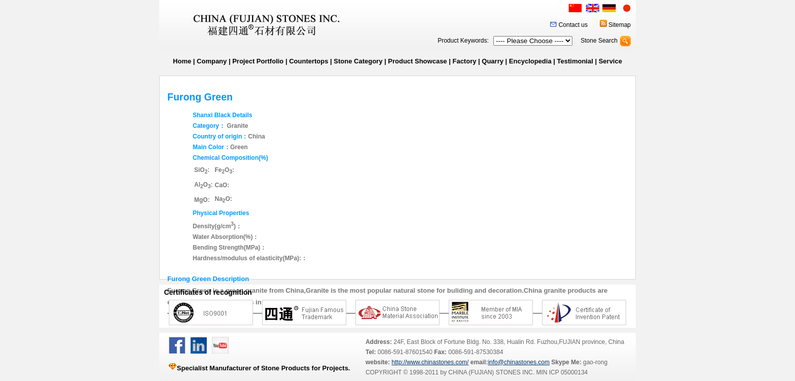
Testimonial (575, 61)
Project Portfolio (257, 61)
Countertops (308, 61)
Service (610, 61)
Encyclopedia (530, 61)
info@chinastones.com (519, 362)
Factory (464, 61)
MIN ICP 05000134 (561, 372)
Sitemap (619, 24)
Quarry (492, 61)
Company (212, 61)
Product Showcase (417, 61)
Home (182, 61)
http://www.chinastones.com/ (429, 362)
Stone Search (599, 40)
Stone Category (358, 61)
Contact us (573, 24)
